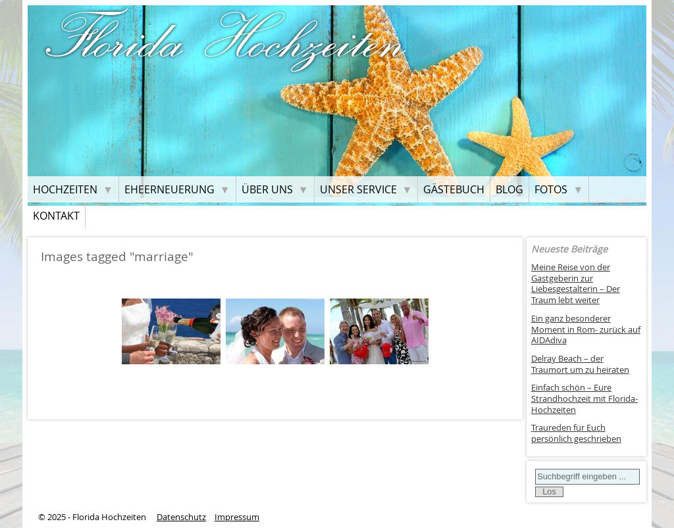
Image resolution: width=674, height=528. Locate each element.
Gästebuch (453, 189)
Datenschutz (181, 517)
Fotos (550, 189)
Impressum (237, 517)
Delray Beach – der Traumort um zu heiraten (580, 364)
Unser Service (358, 189)
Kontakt (56, 215)
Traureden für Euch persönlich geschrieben (576, 433)
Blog (509, 189)
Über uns (267, 189)
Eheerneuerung (169, 189)
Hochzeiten (65, 189)
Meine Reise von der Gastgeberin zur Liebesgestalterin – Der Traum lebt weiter (575, 284)
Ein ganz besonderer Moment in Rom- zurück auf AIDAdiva (585, 329)
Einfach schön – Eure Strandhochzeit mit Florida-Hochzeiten (584, 398)
